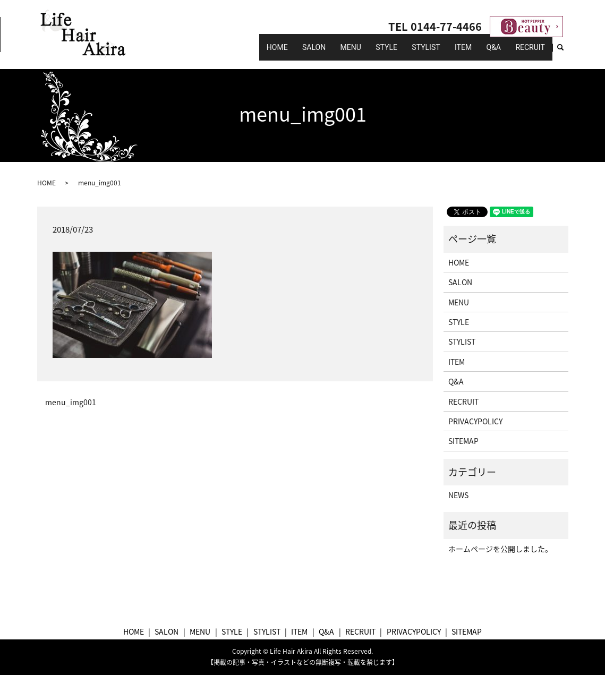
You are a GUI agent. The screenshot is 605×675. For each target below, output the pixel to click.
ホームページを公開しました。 (500, 548)
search (566, 52)
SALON (354, 52)
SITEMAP (463, 440)
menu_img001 (70, 402)
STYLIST (446, 52)
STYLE (413, 52)
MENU (384, 52)
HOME (323, 52)
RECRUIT (532, 52)
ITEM (477, 52)
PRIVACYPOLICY (475, 421)
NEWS (458, 495)
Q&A (501, 52)
